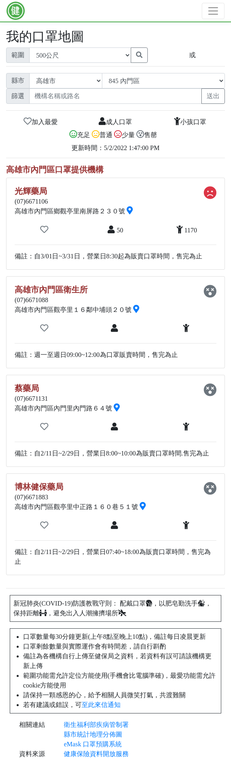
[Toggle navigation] (213, 11)
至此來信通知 (101, 704)
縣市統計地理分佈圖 (93, 734)
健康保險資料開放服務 (96, 753)
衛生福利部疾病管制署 (96, 724)
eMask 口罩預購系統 (93, 744)
